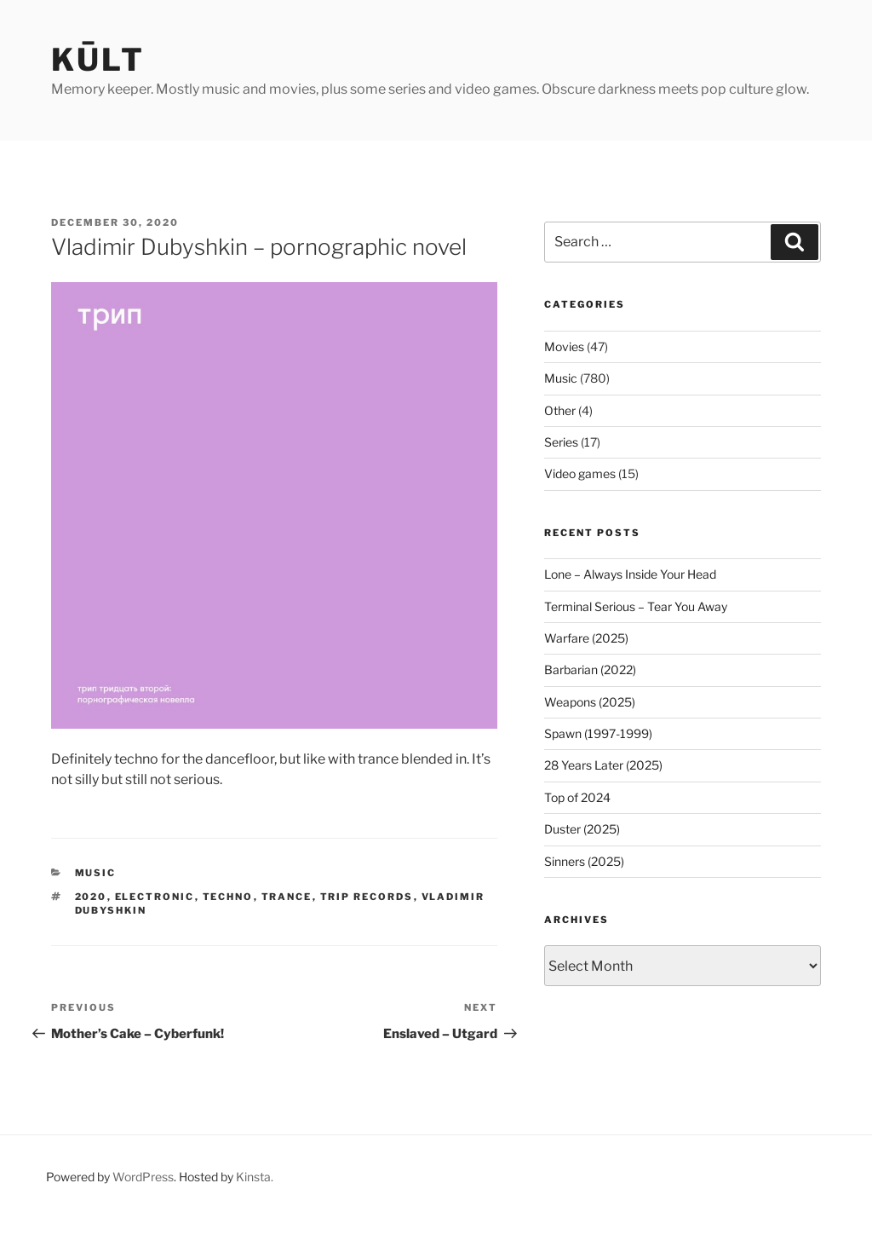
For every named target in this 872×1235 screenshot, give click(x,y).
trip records (367, 897)
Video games (580, 473)
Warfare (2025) (586, 638)
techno (228, 897)
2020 (91, 897)
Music (96, 873)
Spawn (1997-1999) (598, 733)
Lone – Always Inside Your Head (630, 574)
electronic (155, 897)
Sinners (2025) (584, 861)
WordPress (143, 1176)
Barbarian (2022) (590, 669)
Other (560, 410)
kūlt (98, 59)
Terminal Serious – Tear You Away (635, 606)
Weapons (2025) (589, 702)
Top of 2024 (577, 797)
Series (561, 442)
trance (287, 897)
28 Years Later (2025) (603, 765)
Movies (564, 346)
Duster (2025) (582, 829)
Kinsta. (254, 1176)
